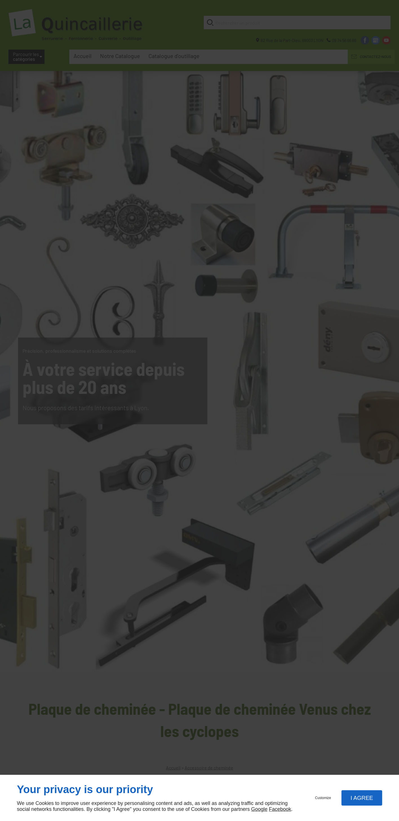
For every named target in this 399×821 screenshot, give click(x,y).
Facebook (280, 809)
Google (259, 809)
